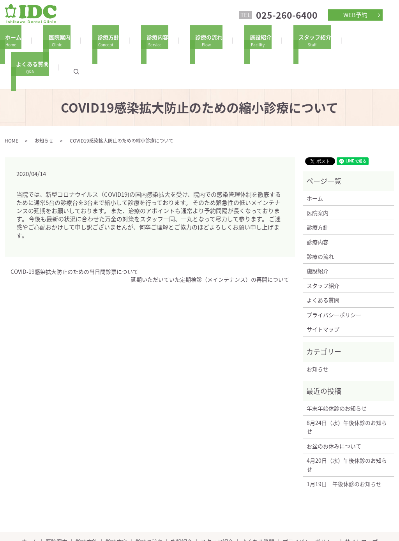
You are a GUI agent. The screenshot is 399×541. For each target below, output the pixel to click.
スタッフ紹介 (286, 40)
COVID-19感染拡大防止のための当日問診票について (74, 235)
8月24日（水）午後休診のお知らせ (347, 390)
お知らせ (44, 103)
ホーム (16, 40)
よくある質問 (341, 40)
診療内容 (144, 40)
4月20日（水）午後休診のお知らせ (347, 428)
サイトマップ (323, 292)
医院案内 (57, 40)
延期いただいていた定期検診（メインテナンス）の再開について (210, 243)
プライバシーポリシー (334, 278)
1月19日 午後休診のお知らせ (344, 447)
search (385, 40)
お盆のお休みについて (334, 409)
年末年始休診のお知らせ (337, 371)
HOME (11, 103)
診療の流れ (191, 40)
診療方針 (101, 40)
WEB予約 (355, 15)
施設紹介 (237, 40)
